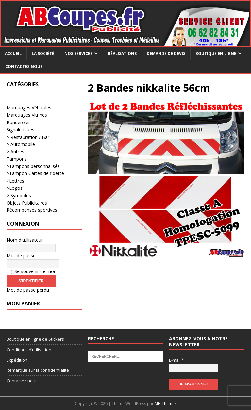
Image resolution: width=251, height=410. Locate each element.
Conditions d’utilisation (29, 350)
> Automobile (21, 144)
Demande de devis (166, 53)
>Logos (15, 188)
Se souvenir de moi (31, 271)
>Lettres (15, 181)
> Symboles (19, 195)
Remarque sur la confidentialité (38, 370)
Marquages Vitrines (27, 115)
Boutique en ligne (215, 53)
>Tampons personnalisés (33, 166)
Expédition (17, 360)
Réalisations (122, 53)
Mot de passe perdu (28, 290)
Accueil (13, 53)
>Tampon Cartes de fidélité (35, 173)
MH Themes (165, 403)
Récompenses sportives (32, 210)
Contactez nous (23, 66)
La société (43, 53)
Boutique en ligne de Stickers (35, 339)
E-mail (176, 360)
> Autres (15, 151)
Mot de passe (21, 256)
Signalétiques (20, 129)
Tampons (17, 159)
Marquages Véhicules (29, 108)
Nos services (78, 53)
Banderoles (19, 122)
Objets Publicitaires (27, 203)
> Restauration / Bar (28, 137)
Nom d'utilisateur (25, 240)
